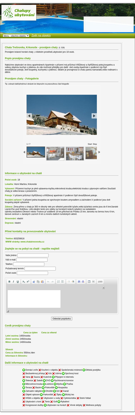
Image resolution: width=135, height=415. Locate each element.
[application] (61, 295)
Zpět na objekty (41, 35)
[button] (9, 281)
